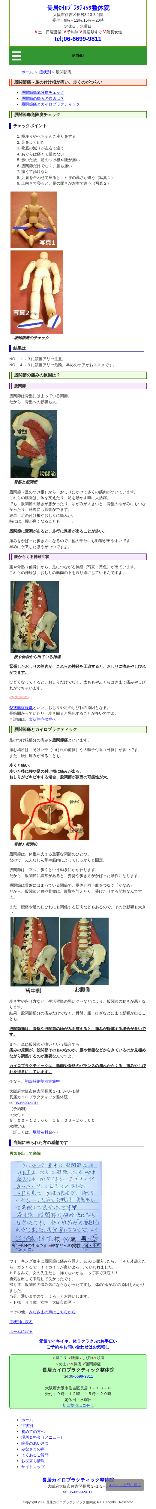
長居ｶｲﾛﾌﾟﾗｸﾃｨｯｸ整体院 (78, 8)
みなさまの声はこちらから (52, 1312)
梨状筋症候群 (21, 707)
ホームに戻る (21, 1331)
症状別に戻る (21, 1322)
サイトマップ (33, 1467)
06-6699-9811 (27, 1103)
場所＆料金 (42, 1132)
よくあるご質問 (35, 1455)
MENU (78, 56)
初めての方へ (33, 1431)
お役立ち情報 (33, 1460)
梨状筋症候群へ (42, 719)
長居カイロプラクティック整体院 (78, 1480)
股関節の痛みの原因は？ (42, 98)
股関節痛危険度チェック (42, 92)
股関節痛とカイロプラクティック (50, 104)
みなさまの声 (33, 1449)
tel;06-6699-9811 (78, 38)
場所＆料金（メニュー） (42, 1437)
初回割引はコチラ (78, 1405)
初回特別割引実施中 (42, 1081)
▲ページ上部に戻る (125, 1485)
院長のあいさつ (35, 1443)
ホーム (27, 72)
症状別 (45, 72)
